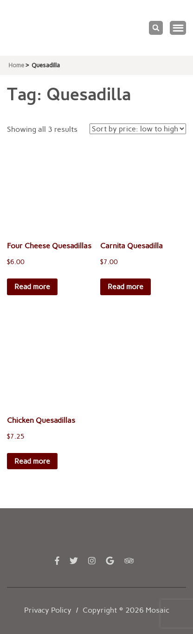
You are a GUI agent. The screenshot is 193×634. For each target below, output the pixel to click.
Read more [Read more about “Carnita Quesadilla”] (125, 286)
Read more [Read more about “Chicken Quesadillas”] (32, 461)
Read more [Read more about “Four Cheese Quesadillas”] (32, 286)
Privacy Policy (47, 610)
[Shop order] (138, 128)
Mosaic (157, 610)
